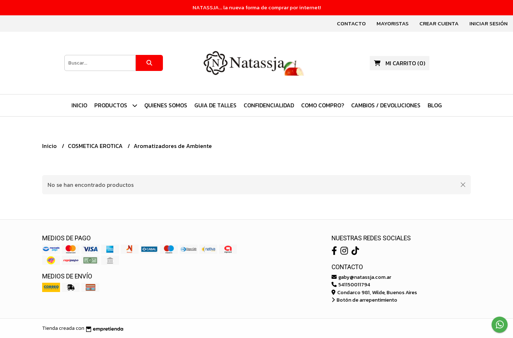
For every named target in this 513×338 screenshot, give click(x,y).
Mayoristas (393, 23)
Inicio (79, 105)
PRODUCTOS (115, 105)
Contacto (351, 23)
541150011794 (351, 284)
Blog (435, 105)
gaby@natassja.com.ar (361, 277)
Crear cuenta (439, 23)
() (399, 63)
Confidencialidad (269, 105)
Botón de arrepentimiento (364, 300)
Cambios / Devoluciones (385, 105)
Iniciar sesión (488, 23)
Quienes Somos (165, 105)
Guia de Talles (215, 105)
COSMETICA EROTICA (96, 146)
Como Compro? (322, 105)
